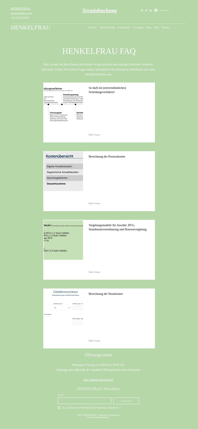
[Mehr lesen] (97, 135)
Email (61, 395)
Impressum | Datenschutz (109, 415)
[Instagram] (141, 10)
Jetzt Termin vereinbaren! (98, 379)
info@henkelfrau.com (21, 13)
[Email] (83, 401)
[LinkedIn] (150, 10)
